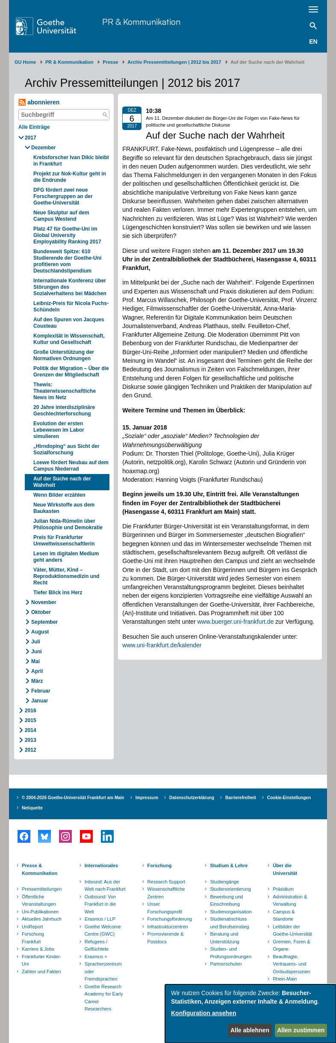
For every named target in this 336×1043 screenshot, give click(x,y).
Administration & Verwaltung (290, 900)
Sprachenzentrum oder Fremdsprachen (103, 971)
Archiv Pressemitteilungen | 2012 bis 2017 (174, 62)
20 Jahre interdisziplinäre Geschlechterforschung (64, 410)
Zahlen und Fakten (41, 971)
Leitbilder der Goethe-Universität (292, 930)
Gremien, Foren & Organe (291, 945)
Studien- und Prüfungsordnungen (230, 952)
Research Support (166, 881)
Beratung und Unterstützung (224, 937)
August (40, 632)
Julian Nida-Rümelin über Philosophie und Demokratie (68, 524)
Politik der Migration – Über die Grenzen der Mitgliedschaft (71, 371)
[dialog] (250, 1013)
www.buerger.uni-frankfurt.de (235, 621)
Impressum (147, 797)
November (43, 602)
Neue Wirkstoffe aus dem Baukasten (63, 508)
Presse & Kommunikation (39, 869)
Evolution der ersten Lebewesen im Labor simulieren (58, 430)
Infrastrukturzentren (167, 926)
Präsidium (283, 889)
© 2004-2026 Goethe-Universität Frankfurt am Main (73, 797)
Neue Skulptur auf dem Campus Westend (61, 216)
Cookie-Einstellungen (289, 797)
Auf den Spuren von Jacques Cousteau (68, 323)
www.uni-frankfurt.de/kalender (161, 645)
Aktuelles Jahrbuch (42, 919)
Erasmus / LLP (100, 919)
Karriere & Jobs (38, 948)
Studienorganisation (230, 911)
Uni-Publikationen (40, 911)
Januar (39, 701)
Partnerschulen (226, 963)
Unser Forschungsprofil (164, 907)
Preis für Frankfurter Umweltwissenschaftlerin (63, 540)
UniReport (32, 926)
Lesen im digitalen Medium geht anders (66, 557)
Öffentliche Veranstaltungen (39, 900)
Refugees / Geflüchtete (97, 945)
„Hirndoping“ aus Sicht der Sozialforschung (66, 449)
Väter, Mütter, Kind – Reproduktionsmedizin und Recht (66, 576)
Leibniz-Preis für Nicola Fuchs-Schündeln (71, 306)
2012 (30, 750)
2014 (30, 730)
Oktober (41, 612)
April (37, 671)
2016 (30, 711)
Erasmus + (96, 956)
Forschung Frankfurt (33, 937)
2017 (30, 138)
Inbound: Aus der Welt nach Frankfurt (105, 885)
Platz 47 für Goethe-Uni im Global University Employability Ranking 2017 (67, 235)
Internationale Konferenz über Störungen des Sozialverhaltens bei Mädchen (69, 287)
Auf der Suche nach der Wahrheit (62, 482)
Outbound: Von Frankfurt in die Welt (100, 904)
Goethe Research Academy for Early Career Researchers (104, 998)
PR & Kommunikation (141, 21)
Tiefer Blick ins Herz (58, 593)
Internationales (101, 865)
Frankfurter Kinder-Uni (41, 960)
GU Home (25, 62)
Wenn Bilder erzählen (59, 495)
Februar (40, 691)
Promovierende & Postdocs (165, 937)
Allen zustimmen (300, 1030)
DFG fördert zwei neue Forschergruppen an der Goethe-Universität (63, 196)
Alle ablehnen (249, 1030)
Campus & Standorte (284, 915)
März (37, 681)
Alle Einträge (34, 127)
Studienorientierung (230, 889)
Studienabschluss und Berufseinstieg (229, 922)
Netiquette (32, 808)
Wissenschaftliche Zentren (166, 892)
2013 (30, 740)
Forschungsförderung (168, 919)
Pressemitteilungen (42, 889)
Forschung (159, 865)
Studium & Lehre (229, 865)
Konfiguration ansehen (203, 1013)
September (44, 622)
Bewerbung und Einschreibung (226, 900)
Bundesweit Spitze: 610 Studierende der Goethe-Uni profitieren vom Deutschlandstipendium (67, 261)
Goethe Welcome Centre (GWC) (103, 930)
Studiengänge (224, 881)
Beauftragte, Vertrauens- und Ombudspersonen (291, 964)
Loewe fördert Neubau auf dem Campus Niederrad (71, 465)
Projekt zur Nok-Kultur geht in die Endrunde (69, 177)
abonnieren (38, 102)
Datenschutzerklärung (191, 797)
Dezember (43, 148)
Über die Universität (285, 869)
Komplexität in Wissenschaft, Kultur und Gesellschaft (69, 339)
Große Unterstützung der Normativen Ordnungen (63, 355)
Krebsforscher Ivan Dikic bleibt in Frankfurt (71, 160)
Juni (36, 652)
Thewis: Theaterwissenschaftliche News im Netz (64, 391)
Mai (35, 661)
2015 (30, 720)
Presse (110, 62)
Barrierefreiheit (240, 797)
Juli (35, 642)
